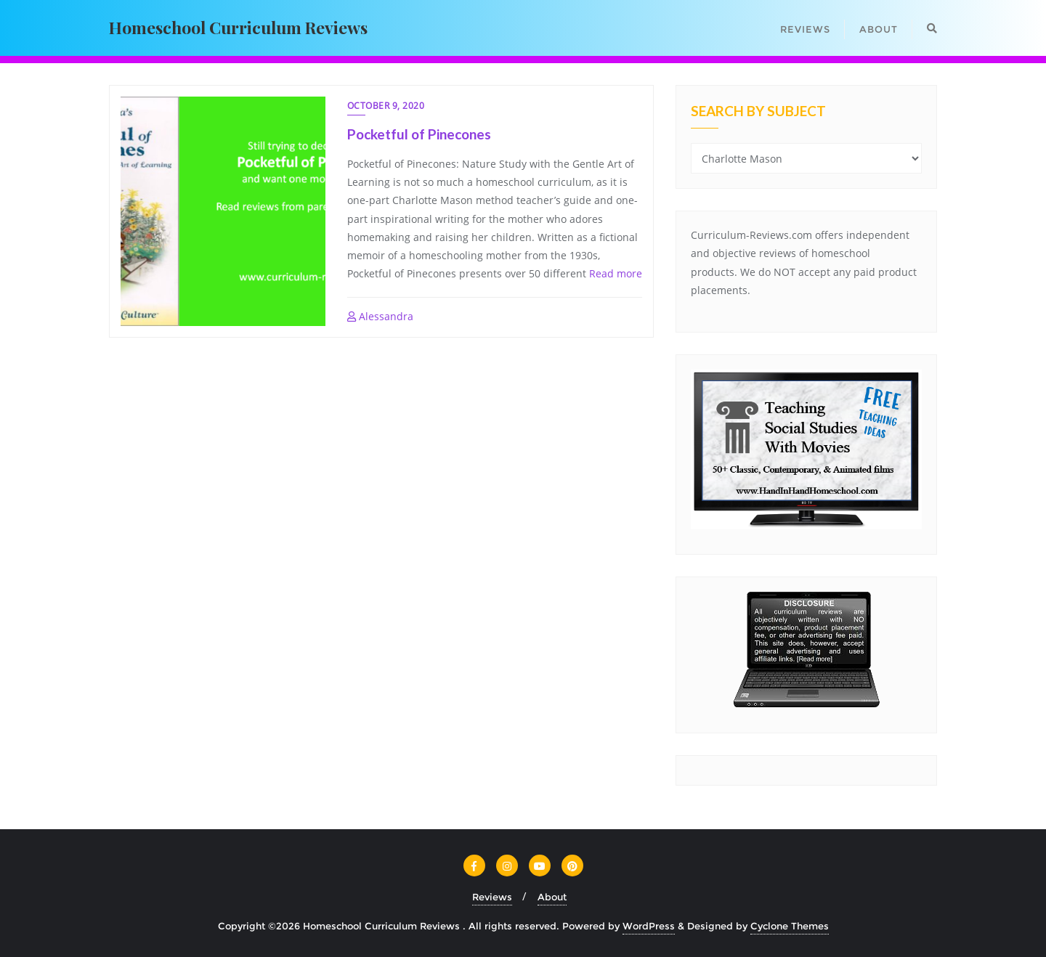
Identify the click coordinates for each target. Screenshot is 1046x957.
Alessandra (380, 316)
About (552, 897)
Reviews (492, 897)
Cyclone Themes (789, 926)
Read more (615, 273)
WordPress (649, 926)
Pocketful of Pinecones (419, 134)
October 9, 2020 (386, 105)
